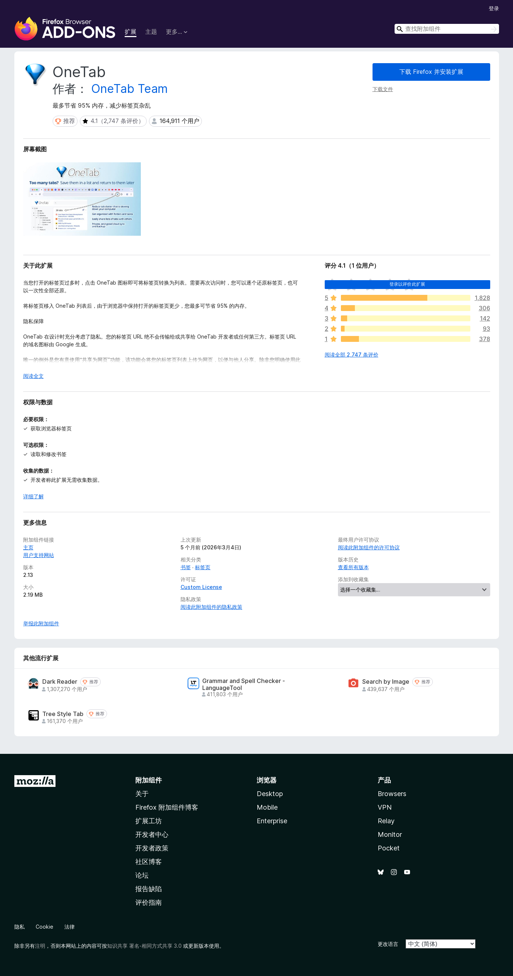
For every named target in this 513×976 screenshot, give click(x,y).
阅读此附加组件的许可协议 (369, 547)
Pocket (389, 848)
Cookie (44, 926)
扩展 (130, 31)
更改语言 (388, 944)
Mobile (267, 807)
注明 (40, 946)
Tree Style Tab (62, 714)
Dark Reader (59, 681)
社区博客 (148, 861)
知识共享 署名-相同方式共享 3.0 (144, 946)
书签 (186, 567)
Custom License (201, 587)
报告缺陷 (148, 889)
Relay (386, 821)
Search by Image (385, 681)
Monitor (390, 834)
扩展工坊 (148, 821)
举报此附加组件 (41, 623)
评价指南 (148, 902)
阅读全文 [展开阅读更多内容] (33, 376)
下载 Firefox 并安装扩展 (431, 71)
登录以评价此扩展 (407, 284)
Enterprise (272, 821)
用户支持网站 (38, 555)
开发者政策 (151, 848)
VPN (385, 807)
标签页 (202, 567)
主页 (28, 547)
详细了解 (33, 496)
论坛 (142, 875)
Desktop (270, 794)
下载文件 (383, 89)
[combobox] (447, 29)
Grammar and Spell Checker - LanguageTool (243, 684)
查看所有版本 (353, 567)
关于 (142, 794)
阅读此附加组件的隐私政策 (211, 607)
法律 (69, 926)
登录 (494, 8)
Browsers (392, 794)
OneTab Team (129, 89)
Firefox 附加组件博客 (166, 807)
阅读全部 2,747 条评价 (351, 354)
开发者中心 (151, 834)
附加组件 (148, 780)
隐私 (19, 926)
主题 (151, 31)
